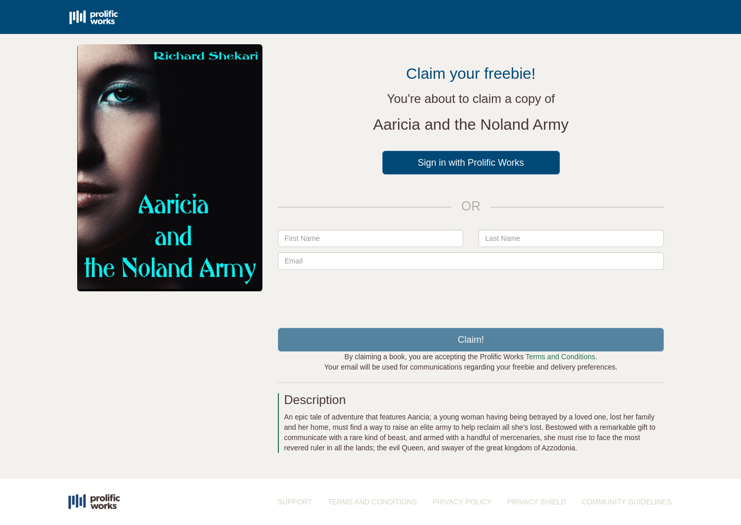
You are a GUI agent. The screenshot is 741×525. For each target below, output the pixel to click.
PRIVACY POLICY (461, 502)
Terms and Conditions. (561, 357)
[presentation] (471, 295)
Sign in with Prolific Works (471, 162)
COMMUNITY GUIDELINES (626, 502)
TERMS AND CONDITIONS (372, 502)
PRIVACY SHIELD (537, 502)
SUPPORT (294, 502)
